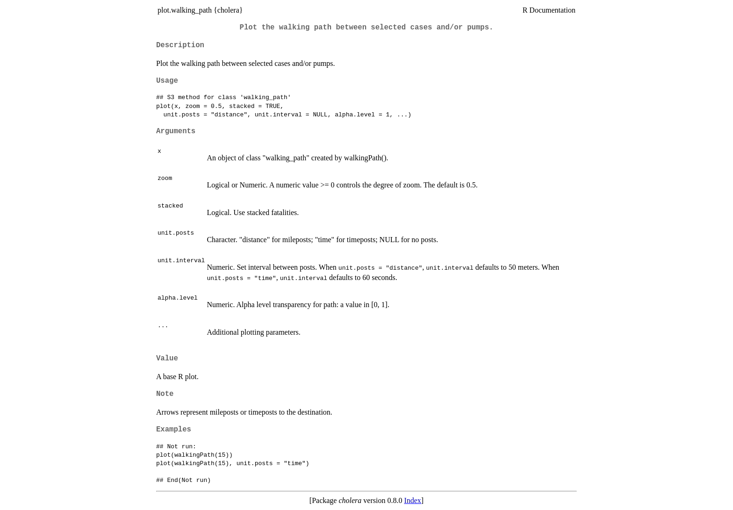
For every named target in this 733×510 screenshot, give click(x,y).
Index (412, 500)
